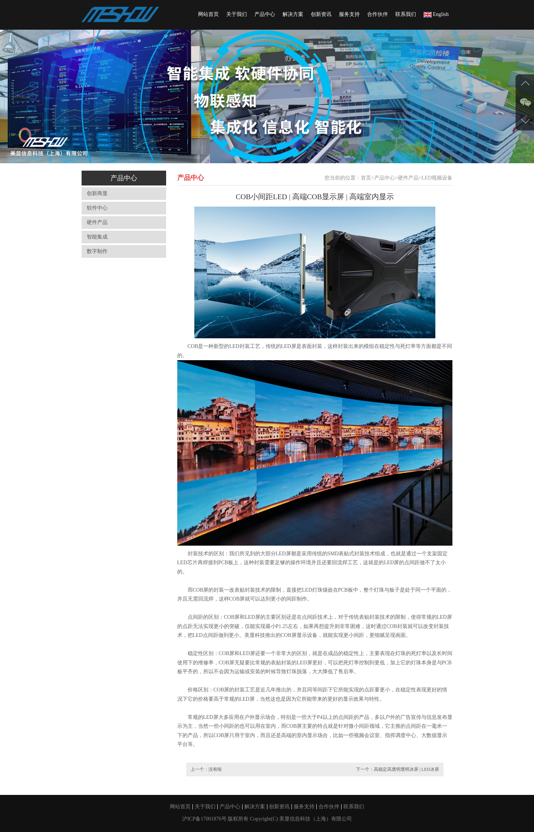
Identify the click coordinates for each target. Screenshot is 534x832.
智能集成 (97, 237)
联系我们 (405, 14)
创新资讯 (321, 14)
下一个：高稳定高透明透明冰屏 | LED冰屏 (397, 769)
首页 (366, 178)
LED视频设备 (437, 178)
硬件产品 (97, 222)
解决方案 (293, 14)
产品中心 (264, 14)
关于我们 (236, 14)
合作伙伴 (377, 14)
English (436, 14)
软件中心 (97, 208)
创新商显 (97, 193)
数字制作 (97, 251)
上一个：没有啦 (206, 769)
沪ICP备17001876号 (205, 819)
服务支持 (349, 14)
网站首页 (208, 14)
